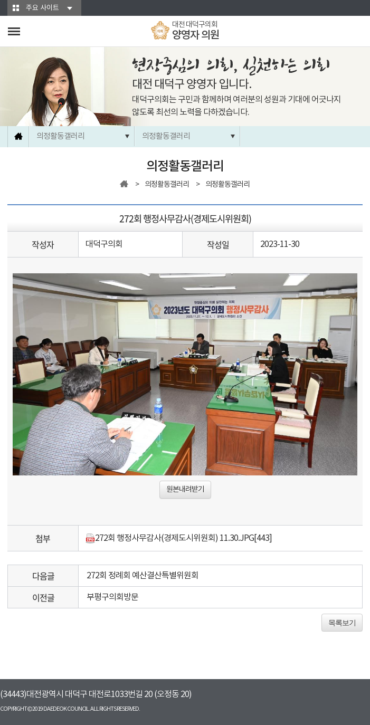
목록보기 (342, 622)
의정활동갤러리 (60, 136)
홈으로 (18, 136)
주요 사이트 (42, 8)
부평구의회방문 (112, 597)
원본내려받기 (185, 489)
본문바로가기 (0, 0)
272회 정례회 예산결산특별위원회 (142, 575)
